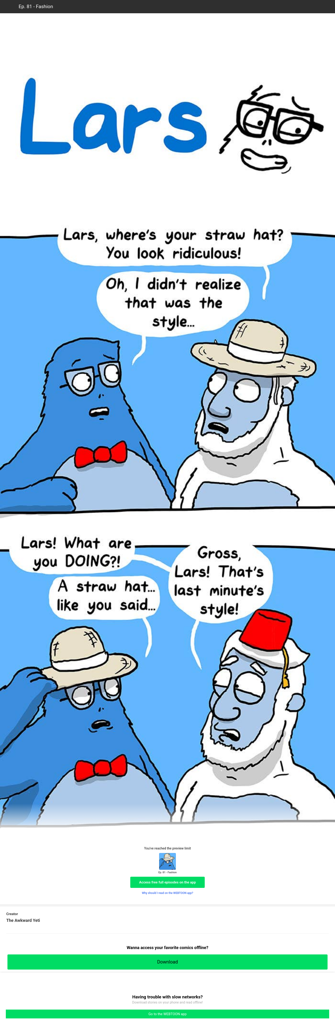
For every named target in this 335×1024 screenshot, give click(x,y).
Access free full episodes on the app (167, 882)
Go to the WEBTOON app (167, 1014)
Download (167, 962)
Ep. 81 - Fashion (36, 6)
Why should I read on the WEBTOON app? (167, 893)
